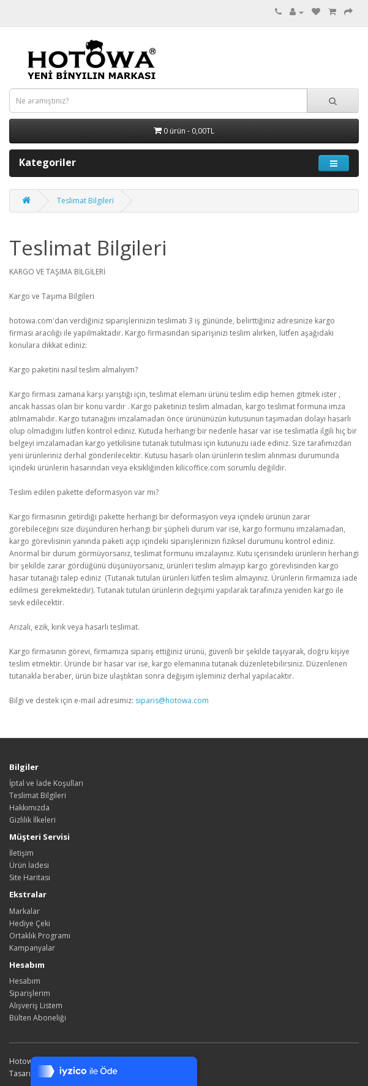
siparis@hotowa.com (172, 700)
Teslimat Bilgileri (85, 200)
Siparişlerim (29, 993)
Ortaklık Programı (39, 935)
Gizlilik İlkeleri (32, 820)
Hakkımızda (29, 807)
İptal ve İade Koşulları (46, 783)
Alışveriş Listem (35, 1005)
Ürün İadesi (29, 865)
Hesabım (24, 981)
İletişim (21, 853)
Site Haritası (29, 877)
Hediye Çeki (29, 923)
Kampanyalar (32, 948)
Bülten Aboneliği (37, 1017)
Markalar (24, 911)
